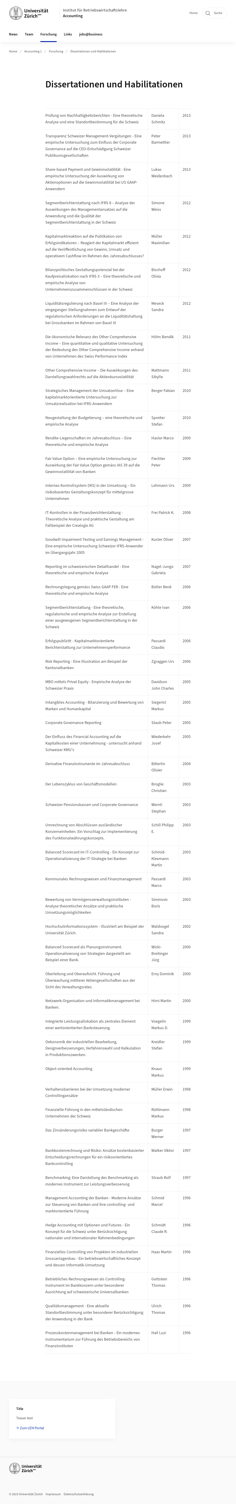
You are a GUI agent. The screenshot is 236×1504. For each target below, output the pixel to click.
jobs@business (90, 34)
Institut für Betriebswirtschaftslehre (95, 10)
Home (194, 13)
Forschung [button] (48, 34)
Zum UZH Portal (32, 1428)
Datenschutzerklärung (79, 1494)
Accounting (73, 16)
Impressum (53, 1494)
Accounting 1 (33, 51)
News (13, 34)
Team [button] (29, 34)
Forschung (56, 51)
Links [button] (68, 34)
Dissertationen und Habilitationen (93, 51)
